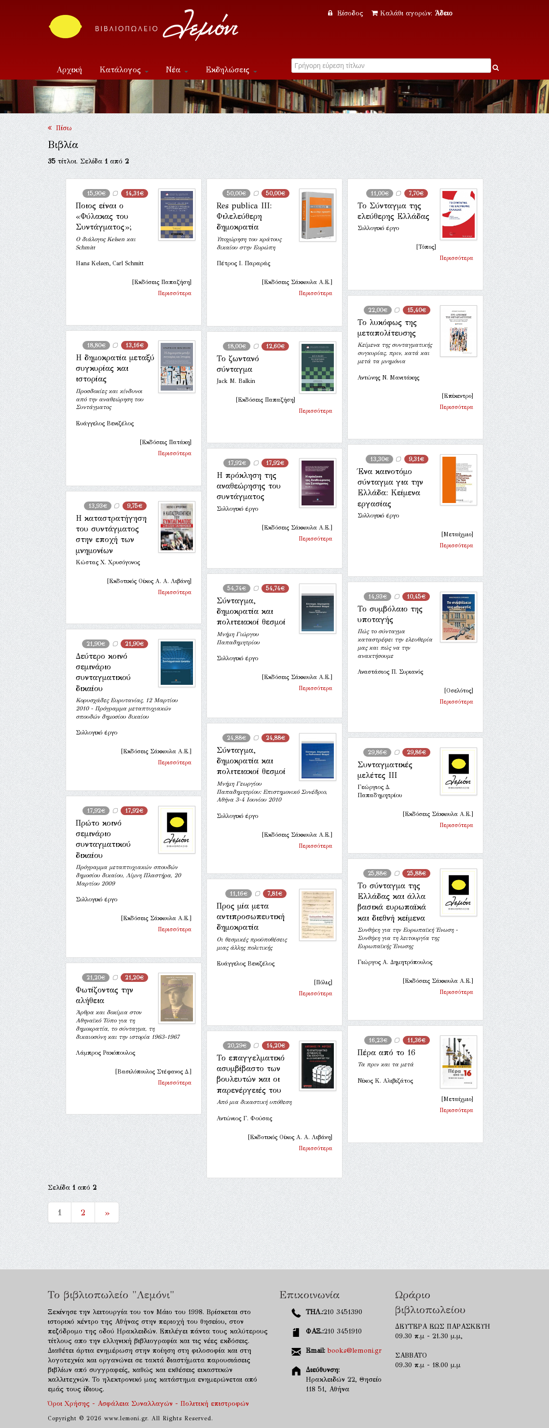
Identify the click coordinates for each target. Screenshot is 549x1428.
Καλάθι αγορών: (412, 13)
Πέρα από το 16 (386, 1052)
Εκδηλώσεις (231, 69)
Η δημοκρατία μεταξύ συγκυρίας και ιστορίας (115, 368)
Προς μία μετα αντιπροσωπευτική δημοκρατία (251, 916)
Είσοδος (347, 13)
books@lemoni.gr (355, 1350)
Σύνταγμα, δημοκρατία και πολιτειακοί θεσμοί (251, 611)
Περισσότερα (175, 293)
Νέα (177, 69)
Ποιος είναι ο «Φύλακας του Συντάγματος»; (104, 216)
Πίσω (60, 128)
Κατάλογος (124, 69)
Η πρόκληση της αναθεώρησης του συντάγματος (249, 486)
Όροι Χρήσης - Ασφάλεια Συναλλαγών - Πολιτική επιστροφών (148, 1404)
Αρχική (69, 69)
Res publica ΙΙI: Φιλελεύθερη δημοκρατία (244, 216)
